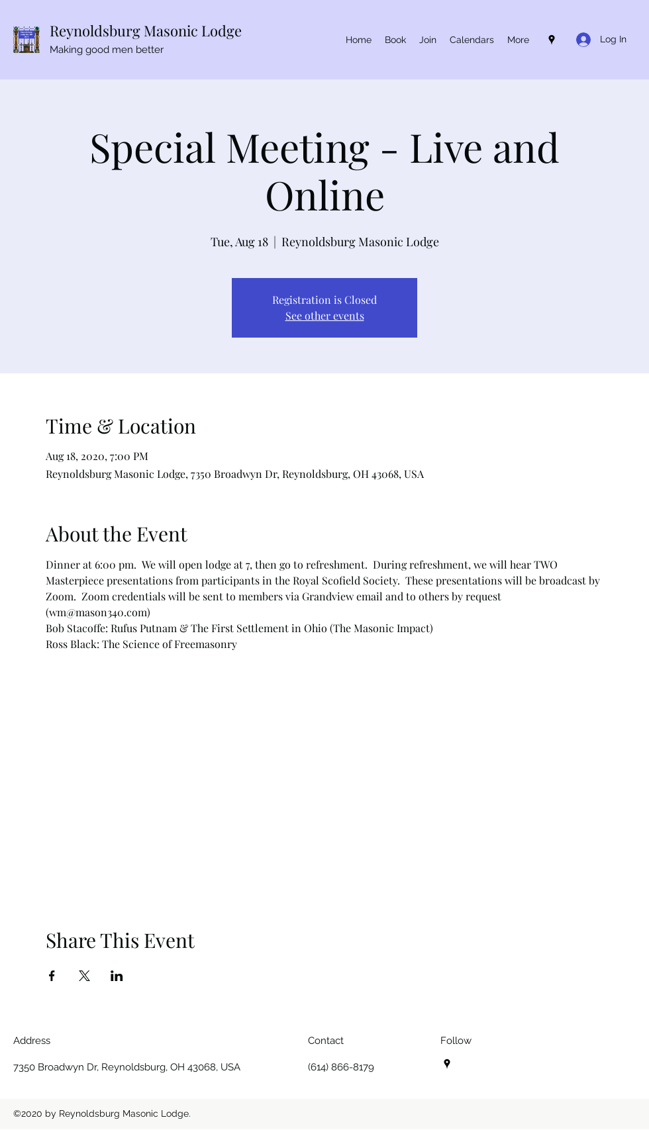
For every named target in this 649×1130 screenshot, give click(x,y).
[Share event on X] (84, 975)
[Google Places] (551, 39)
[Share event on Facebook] (52, 975)
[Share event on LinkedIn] (117, 975)
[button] (472, 40)
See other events (324, 315)
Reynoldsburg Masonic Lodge (146, 30)
